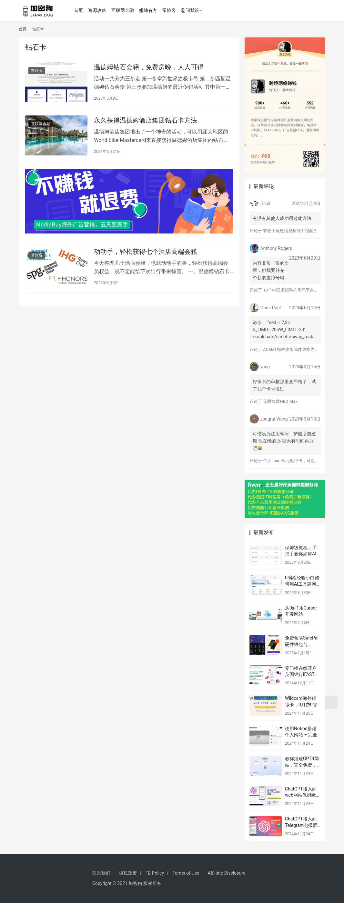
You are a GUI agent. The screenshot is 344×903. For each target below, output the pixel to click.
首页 (79, 10)
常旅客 (170, 10)
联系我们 (101, 873)
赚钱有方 (149, 10)
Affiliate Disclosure (227, 873)
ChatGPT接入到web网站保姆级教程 (302, 795)
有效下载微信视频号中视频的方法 (294, 230)
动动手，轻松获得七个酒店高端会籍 (145, 251)
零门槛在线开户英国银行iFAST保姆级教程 (302, 674)
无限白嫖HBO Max (280, 401)
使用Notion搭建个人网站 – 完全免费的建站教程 (301, 735)
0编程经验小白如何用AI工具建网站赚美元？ (302, 584)
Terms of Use (185, 873)
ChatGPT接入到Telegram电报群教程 (301, 825)
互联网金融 (123, 10)
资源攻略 (98, 10)
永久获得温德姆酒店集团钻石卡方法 (145, 120)
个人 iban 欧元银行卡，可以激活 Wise (298, 460)
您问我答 (191, 10)
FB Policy (155, 873)
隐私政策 (128, 873)
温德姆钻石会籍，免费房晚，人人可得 (149, 67)
